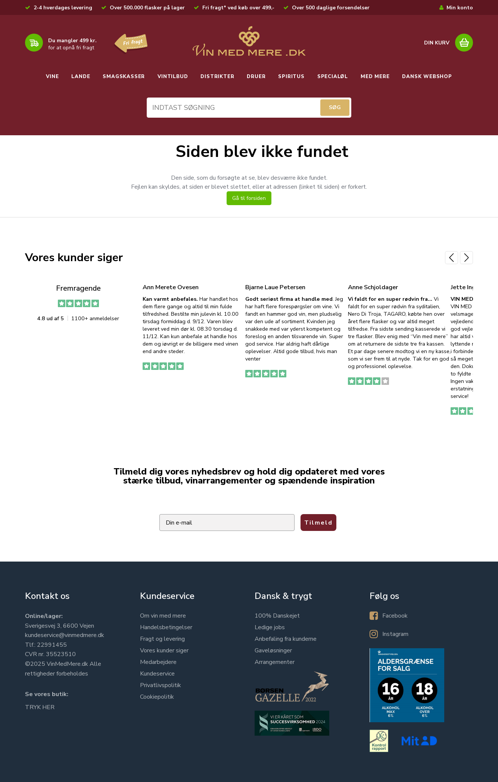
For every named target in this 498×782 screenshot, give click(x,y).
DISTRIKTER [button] (217, 76)
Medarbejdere (158, 662)
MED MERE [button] (375, 76)
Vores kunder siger (164, 650)
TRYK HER (40, 707)
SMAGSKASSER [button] (124, 76)
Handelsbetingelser (166, 627)
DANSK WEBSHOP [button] (427, 76)
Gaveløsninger (273, 650)
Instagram (395, 634)
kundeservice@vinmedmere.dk (64, 635)
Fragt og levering (162, 639)
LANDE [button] (80, 76)
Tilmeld (318, 523)
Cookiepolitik (157, 697)
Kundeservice (157, 674)
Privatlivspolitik (160, 685)
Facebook (395, 616)
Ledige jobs (270, 627)
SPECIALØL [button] (332, 76)
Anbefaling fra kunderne (286, 639)
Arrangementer (275, 662)
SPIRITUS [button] (291, 76)
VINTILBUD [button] (173, 76)
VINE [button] (52, 76)
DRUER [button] (256, 76)
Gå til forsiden (249, 198)
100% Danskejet (277, 616)
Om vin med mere (163, 616)
